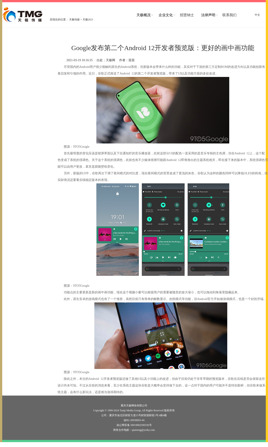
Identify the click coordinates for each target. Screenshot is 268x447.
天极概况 (143, 15)
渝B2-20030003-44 (134, 420)
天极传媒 (74, 19)
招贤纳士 (187, 15)
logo (22, 14)
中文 (257, 14)
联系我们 (229, 15)
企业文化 (166, 15)
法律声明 (208, 15)
